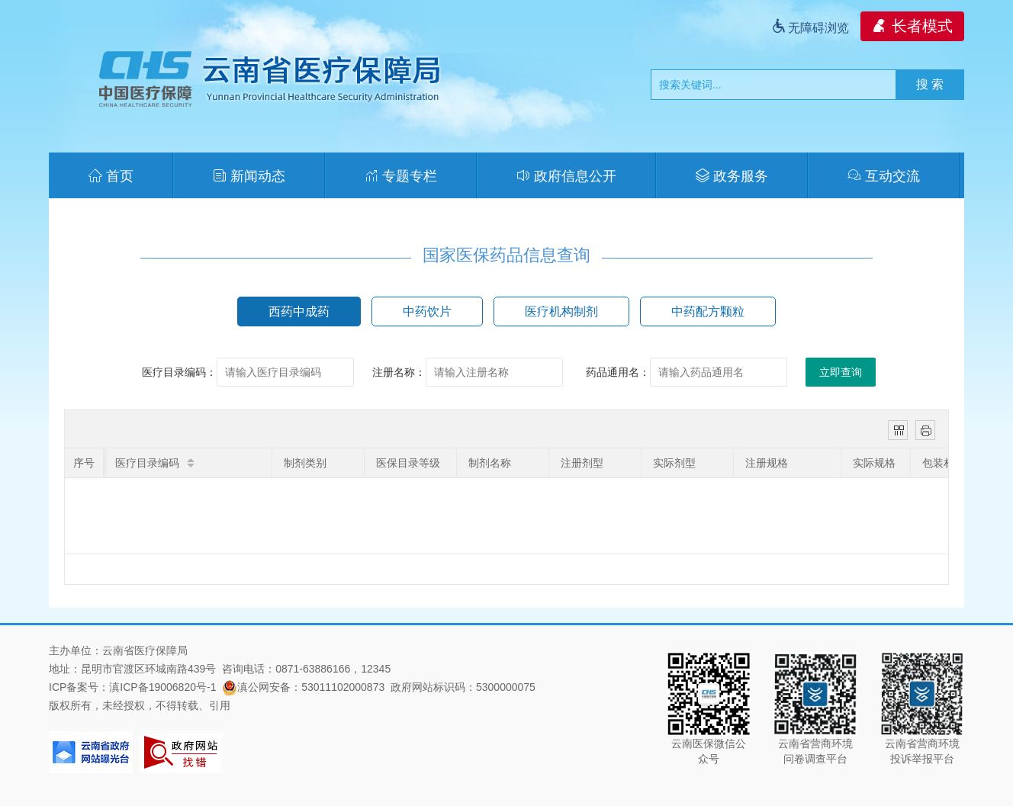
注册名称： (399, 372)
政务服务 (732, 176)
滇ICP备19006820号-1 (162, 687)
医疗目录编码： (179, 372)
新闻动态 (249, 176)
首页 (110, 176)
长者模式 (912, 26)
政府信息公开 (566, 176)
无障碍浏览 (810, 27)
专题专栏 (401, 176)
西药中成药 (299, 311)
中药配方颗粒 (707, 311)
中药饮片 (427, 311)
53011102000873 (342, 687)
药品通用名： (618, 372)
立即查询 (840, 372)
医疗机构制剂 (561, 311)
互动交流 (883, 176)
